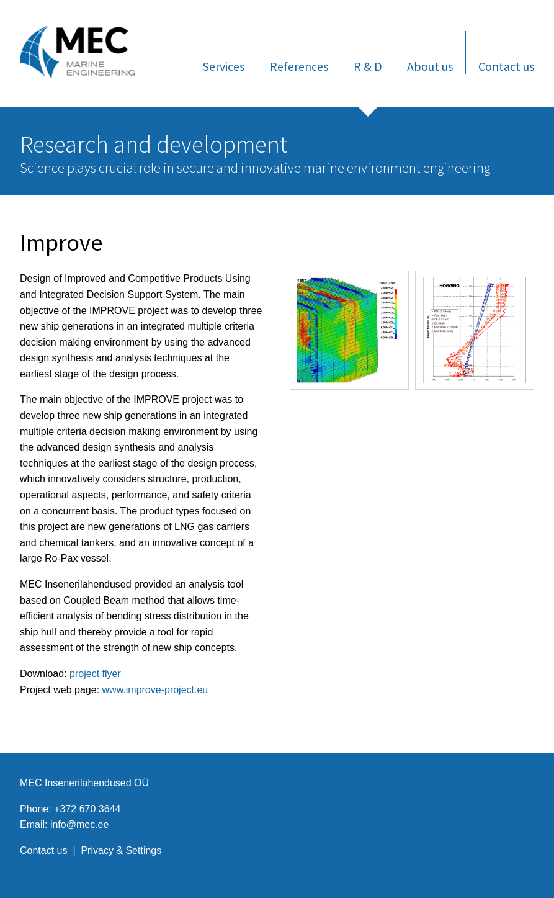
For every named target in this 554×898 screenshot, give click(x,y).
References (299, 66)
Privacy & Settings (121, 850)
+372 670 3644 (87, 809)
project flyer (95, 673)
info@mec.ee (79, 824)
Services (223, 66)
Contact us (506, 66)
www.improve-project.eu (155, 690)
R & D (368, 66)
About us (430, 66)
